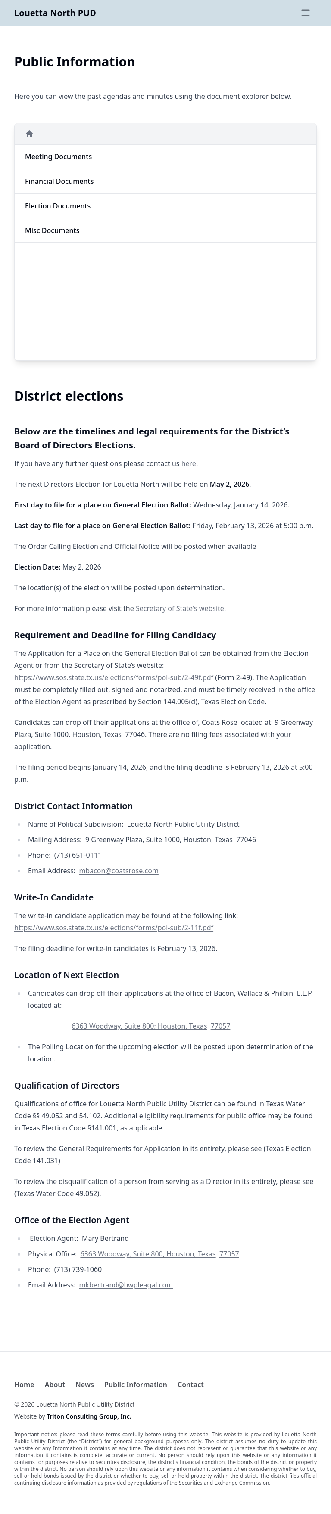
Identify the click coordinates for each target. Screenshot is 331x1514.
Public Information (135, 1384)
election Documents (58, 206)
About (55, 1384)
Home (24, 1384)
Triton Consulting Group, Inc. (89, 1416)
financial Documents (59, 181)
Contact (191, 1384)
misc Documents (52, 230)
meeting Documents (58, 156)
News (84, 1384)
